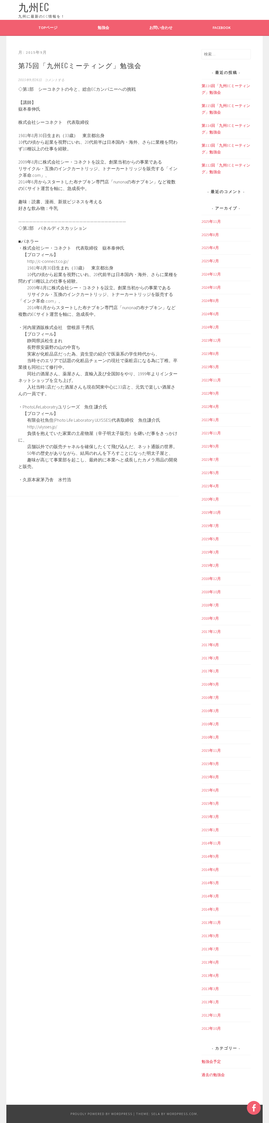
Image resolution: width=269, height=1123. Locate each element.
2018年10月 (211, 591)
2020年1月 (210, 499)
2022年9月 (210, 393)
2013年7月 (210, 948)
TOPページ (48, 27)
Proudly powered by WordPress (101, 1114)
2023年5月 (210, 366)
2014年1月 (210, 909)
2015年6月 (210, 790)
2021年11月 (211, 433)
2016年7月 (210, 697)
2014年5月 (210, 882)
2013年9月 (210, 935)
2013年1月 (210, 1001)
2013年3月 (210, 988)
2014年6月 (210, 869)
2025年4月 (210, 247)
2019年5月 (210, 538)
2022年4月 (210, 406)
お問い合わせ (161, 27)
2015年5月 (210, 803)
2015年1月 (210, 829)
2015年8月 (210, 776)
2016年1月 (210, 737)
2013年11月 (211, 922)
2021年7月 (210, 459)
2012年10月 (211, 1028)
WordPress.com (182, 1114)
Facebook (222, 27)
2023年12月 (211, 340)
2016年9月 (210, 684)
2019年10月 (211, 512)
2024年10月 (211, 287)
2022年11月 (211, 380)
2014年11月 (211, 843)
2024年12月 (211, 274)
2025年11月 (211, 221)
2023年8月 (210, 353)
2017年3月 (210, 658)
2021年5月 (210, 472)
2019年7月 (210, 525)
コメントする (54, 80)
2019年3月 (210, 552)
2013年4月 (210, 975)
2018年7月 (210, 605)
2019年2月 (210, 565)
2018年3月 (210, 618)
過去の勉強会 (213, 1074)
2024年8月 (210, 300)
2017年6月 (210, 644)
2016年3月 (210, 710)
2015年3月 (210, 816)
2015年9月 (210, 763)
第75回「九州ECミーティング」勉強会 (80, 65)
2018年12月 (211, 578)
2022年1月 (210, 419)
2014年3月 (210, 896)
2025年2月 (210, 260)
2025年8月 (210, 234)
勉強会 (103, 27)
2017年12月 (211, 631)
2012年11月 (211, 1015)
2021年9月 (210, 446)
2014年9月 (210, 856)
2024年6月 (210, 313)
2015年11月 (211, 750)
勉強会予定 (211, 1061)
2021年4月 (210, 485)
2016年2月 (210, 723)
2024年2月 (210, 327)
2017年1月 (210, 671)
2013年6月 (210, 962)
